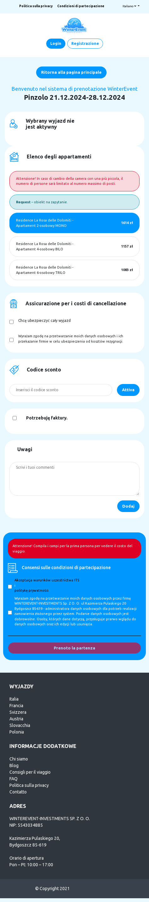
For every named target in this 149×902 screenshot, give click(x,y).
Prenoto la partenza (74, 648)
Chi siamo (18, 758)
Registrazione (85, 43)
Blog (14, 765)
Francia (16, 705)
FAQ (13, 778)
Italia (14, 699)
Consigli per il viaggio (30, 772)
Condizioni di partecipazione (80, 6)
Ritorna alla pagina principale (71, 72)
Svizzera (17, 712)
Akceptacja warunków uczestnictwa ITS (46, 580)
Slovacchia (19, 725)
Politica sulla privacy (35, 6)
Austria (16, 718)
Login (55, 43)
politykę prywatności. (31, 590)
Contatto (18, 791)
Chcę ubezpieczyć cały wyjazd (44, 320)
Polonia (16, 731)
